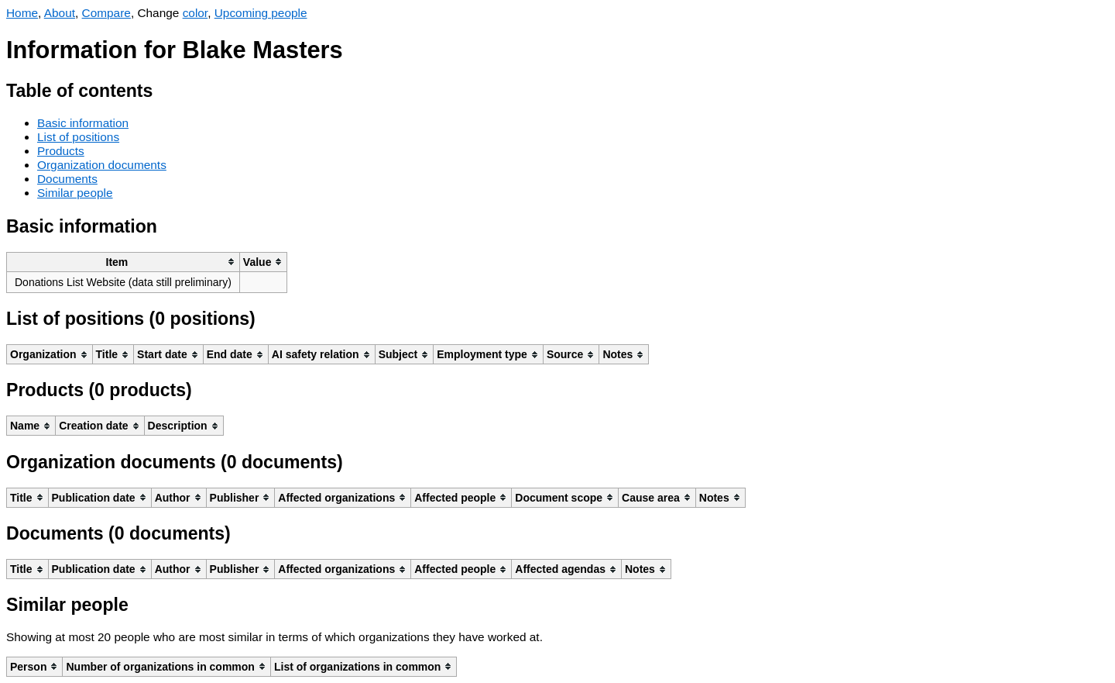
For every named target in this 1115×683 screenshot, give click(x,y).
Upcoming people (260, 12)
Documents (67, 178)
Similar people (75, 192)
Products (60, 150)
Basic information (83, 122)
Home (22, 12)
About (59, 12)
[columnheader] (123, 261)
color (195, 12)
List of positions (78, 136)
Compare (106, 12)
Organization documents (101, 164)
